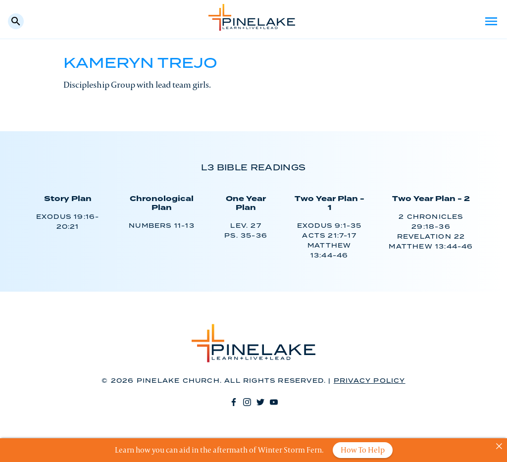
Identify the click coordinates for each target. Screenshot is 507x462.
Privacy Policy (370, 381)
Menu (491, 21)
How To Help (363, 450)
